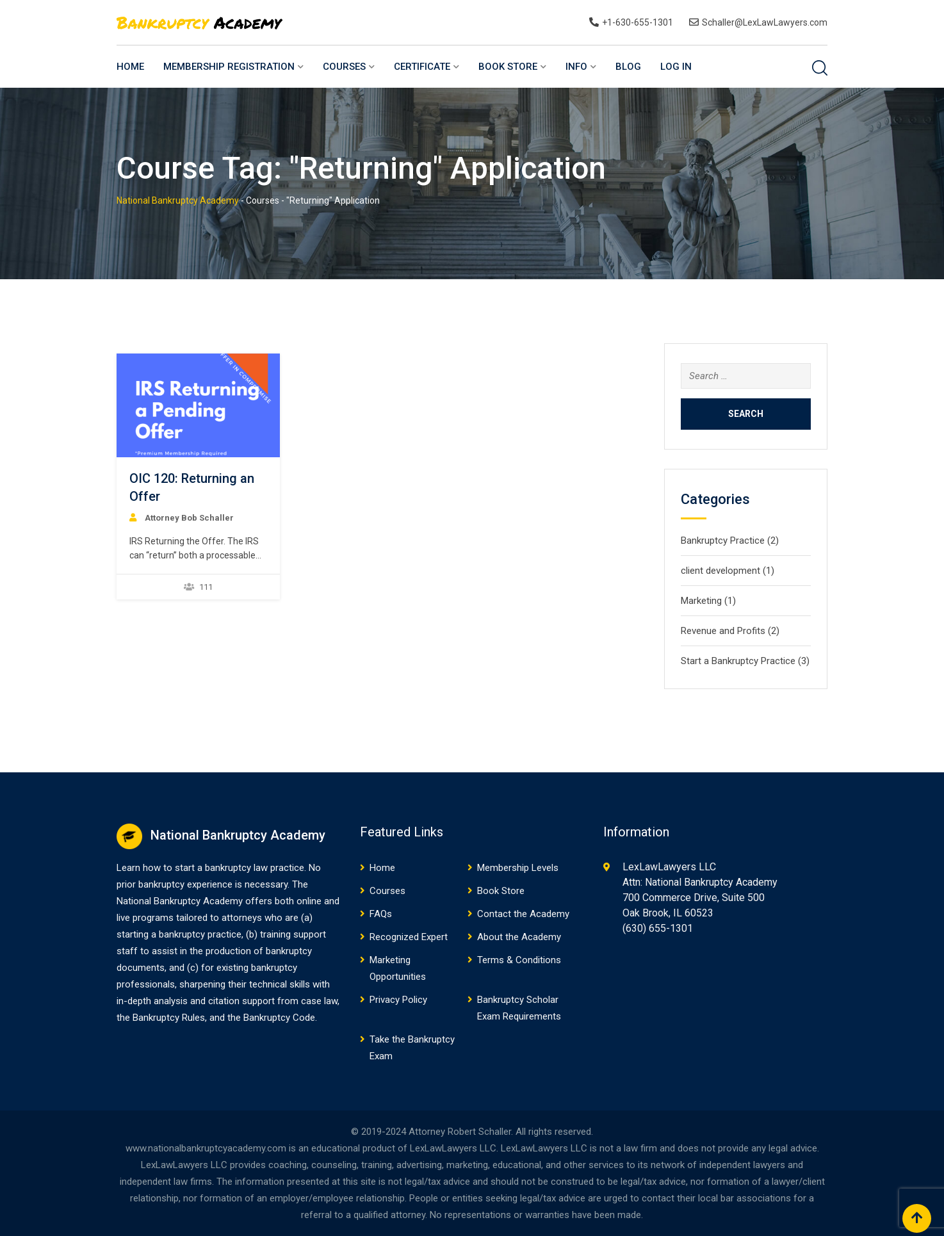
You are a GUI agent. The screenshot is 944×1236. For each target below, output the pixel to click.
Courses (344, 66)
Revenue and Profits (723, 631)
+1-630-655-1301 (637, 22)
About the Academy (519, 937)
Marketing (701, 600)
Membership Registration (229, 66)
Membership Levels (517, 868)
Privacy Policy (398, 999)
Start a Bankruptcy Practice (738, 661)
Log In (676, 66)
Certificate (422, 66)
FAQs (381, 914)
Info (576, 66)
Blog (628, 66)
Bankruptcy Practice (723, 540)
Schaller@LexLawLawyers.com (764, 22)
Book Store (507, 66)
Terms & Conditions (519, 960)
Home (130, 66)
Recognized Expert (409, 937)
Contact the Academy (523, 914)
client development (720, 570)
